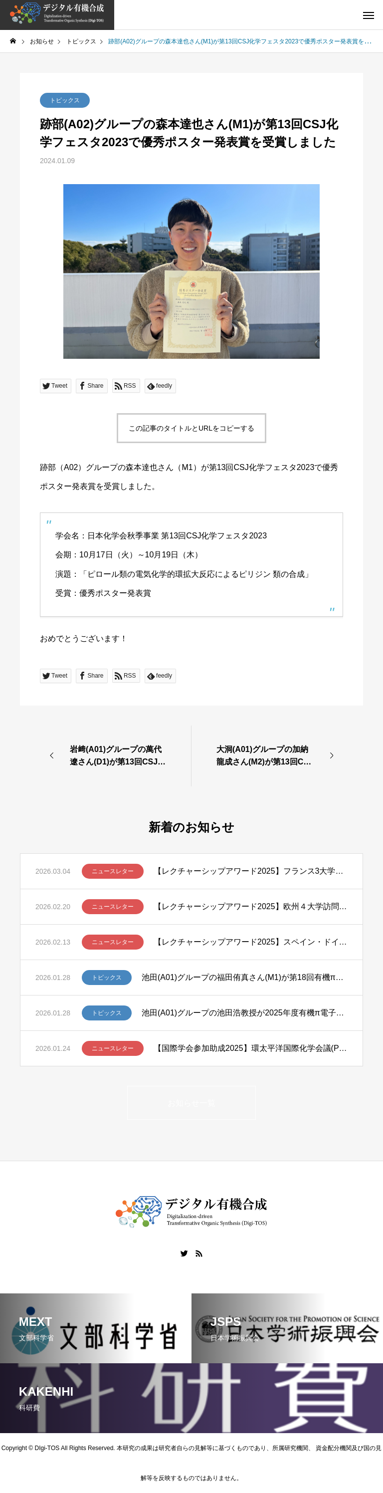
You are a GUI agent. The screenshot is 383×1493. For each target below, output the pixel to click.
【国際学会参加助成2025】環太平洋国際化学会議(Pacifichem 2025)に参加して (251, 1048)
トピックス (65, 100)
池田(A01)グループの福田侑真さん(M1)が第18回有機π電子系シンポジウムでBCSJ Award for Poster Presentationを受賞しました (245, 977)
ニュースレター (113, 871)
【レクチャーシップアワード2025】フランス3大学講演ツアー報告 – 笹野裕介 (251, 871)
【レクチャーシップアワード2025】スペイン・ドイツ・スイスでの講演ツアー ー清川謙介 (251, 942)
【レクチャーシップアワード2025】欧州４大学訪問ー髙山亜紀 (251, 906)
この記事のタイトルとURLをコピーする (191, 428)
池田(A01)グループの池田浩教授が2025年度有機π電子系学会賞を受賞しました (245, 1012)
